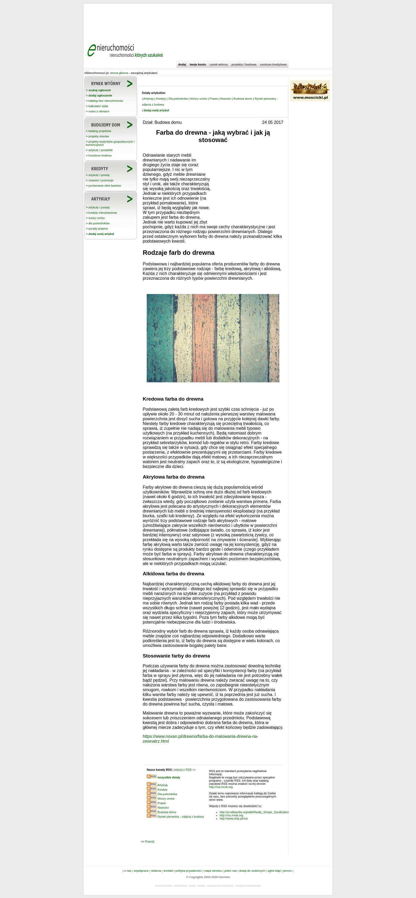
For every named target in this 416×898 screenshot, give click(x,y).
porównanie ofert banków (104, 185)
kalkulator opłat (98, 106)
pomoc (287, 870)
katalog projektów (99, 131)
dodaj (182, 64)
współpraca (141, 870)
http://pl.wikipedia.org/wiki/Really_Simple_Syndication (254, 812)
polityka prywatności (188, 870)
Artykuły (148, 98)
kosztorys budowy (99, 155)
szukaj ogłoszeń (99, 90)
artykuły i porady (99, 175)
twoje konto (198, 64)
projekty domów (98, 136)
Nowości (225, 98)
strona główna (119, 73)
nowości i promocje (100, 180)
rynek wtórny (219, 64)
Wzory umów (198, 98)
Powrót (149, 841)
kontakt (168, 870)
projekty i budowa (244, 64)
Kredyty (161, 98)
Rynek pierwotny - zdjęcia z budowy (181, 816)
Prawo (214, 98)
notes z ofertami (98, 111)
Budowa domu (242, 98)
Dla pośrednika (178, 98)
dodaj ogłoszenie (100, 95)
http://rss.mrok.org (221, 787)
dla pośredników (99, 223)
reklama (156, 870)
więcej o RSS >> (185, 769)
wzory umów (96, 218)
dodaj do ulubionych (252, 870)
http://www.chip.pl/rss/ (234, 818)
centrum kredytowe (273, 64)
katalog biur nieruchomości (105, 100)
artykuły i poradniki (100, 150)
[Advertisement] (208, 21)
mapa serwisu (213, 870)
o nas (127, 870)
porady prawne (98, 228)
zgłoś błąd (274, 870)
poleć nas (230, 870)
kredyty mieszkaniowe (102, 212)
